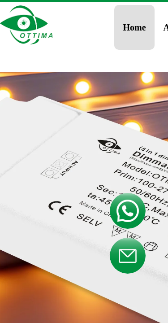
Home (134, 27)
